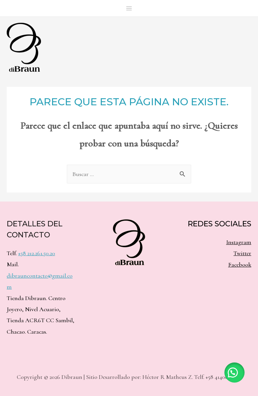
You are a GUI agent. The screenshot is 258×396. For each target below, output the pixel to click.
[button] (234, 372)
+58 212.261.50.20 (36, 253)
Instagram (238, 242)
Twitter (242, 253)
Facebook (239, 264)
